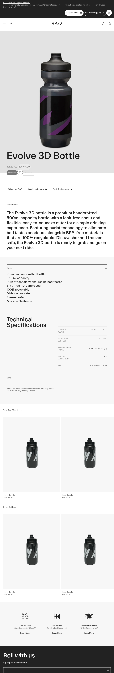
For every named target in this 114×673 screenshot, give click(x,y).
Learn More (25, 633)
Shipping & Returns (37, 189)
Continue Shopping (94, 12)
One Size (12, 173)
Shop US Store (74, 13)
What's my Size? (15, 189)
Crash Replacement (62, 189)
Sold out (28, 173)
